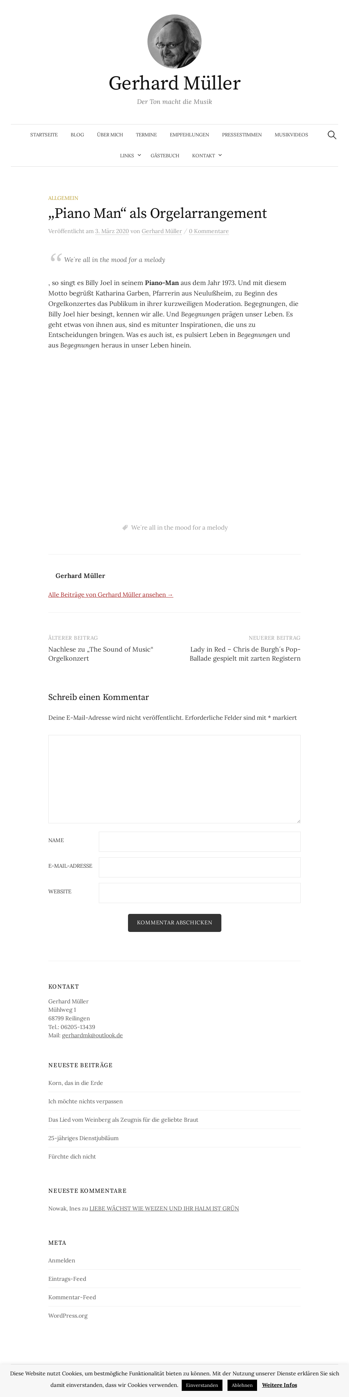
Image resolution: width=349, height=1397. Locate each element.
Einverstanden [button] (202, 1385)
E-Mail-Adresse (70, 866)
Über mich (110, 135)
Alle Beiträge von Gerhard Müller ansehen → (110, 595)
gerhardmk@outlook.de (92, 1035)
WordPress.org (68, 1315)
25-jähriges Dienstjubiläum (83, 1138)
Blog (77, 135)
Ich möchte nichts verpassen (85, 1101)
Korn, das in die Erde (75, 1082)
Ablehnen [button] (242, 1385)
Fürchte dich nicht (72, 1156)
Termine (146, 135)
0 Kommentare (209, 231)
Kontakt (203, 156)
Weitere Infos (279, 1384)
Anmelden (61, 1260)
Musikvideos (291, 135)
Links (127, 156)
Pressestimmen (242, 135)
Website (59, 891)
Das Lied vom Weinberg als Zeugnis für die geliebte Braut (123, 1119)
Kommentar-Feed (72, 1297)
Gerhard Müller (174, 83)
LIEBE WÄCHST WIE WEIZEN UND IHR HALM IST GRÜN (164, 1208)
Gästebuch (165, 156)
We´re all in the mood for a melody (179, 527)
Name (56, 840)
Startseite (44, 135)
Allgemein (63, 197)
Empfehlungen (189, 135)
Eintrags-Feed (67, 1278)
